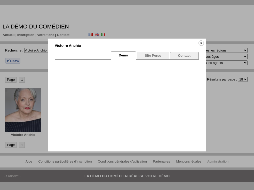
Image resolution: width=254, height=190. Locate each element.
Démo (123, 55)
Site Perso (153, 55)
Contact (184, 55)
